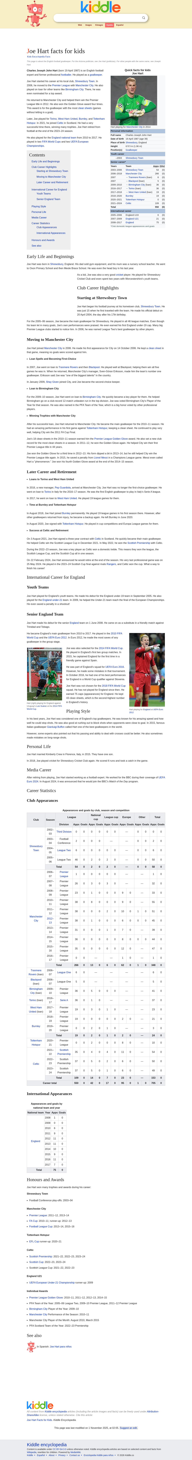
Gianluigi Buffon (56, 727)
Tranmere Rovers (137, 177)
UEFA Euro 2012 (57, 637)
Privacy (62, 1455)
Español (120, 25)
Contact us (74, 1455)
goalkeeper (96, 74)
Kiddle (30, 1455)
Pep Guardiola (63, 487)
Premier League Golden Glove (111, 438)
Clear (137, 18)
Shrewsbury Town (134, 158)
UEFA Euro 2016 (114, 667)
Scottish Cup (36, 1262)
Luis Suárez (41, 706)
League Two (64, 850)
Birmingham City (136, 184)
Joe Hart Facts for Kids (39, 1420)
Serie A (64, 1000)
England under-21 (52, 600)
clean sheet (154, 348)
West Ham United (137, 192)
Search (143, 17)
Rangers (111, 564)
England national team (64, 137)
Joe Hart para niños (61, 1346)
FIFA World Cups (51, 141)
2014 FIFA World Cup (111, 648)
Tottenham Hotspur (135, 199)
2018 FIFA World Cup (114, 685)
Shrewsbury (131, 142)
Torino (131, 188)
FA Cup (33, 1221)
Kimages (99, 25)
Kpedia (109, 25)
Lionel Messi (101, 457)
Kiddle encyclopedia (56, 1411)
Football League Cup (40, 1226)
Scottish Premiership (138, 543)
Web (80, 25)
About (52, 1455)
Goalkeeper (131, 150)
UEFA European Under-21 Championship (52, 1282)
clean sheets (85, 108)
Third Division (64, 831)
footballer (66, 74)
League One (64, 972)
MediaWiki (76, 1452)
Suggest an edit (128, 1428)
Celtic (128, 203)
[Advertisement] (96, 37)
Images (88, 25)
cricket (119, 274)
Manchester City (134, 127)
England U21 (132, 218)
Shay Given (52, 382)
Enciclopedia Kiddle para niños (98, 1455)
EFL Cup (34, 1241)
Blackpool (133, 181)
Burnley (129, 196)
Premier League (61, 85)
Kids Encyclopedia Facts (38, 56)
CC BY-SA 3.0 (59, 1449)
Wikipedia (31, 1452)
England (130, 222)
